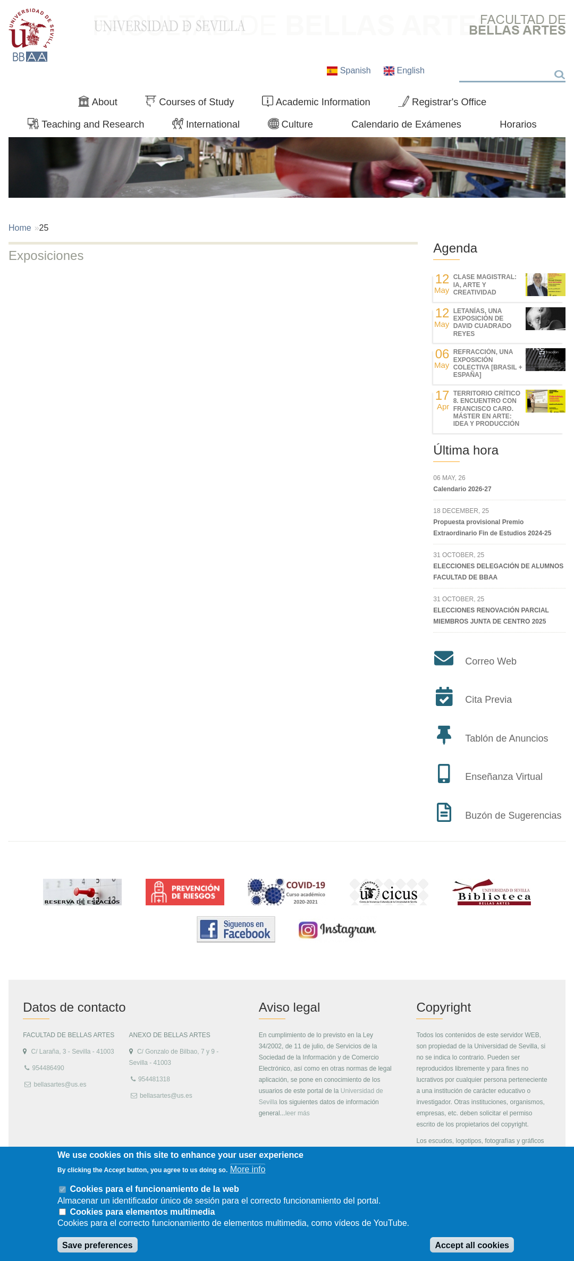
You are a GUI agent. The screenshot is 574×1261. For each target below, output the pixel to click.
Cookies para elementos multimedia (142, 1211)
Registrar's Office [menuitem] (447, 104)
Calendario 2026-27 (462, 489)
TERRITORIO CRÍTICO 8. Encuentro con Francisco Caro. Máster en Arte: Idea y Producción (486, 409)
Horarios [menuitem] (518, 124)
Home (20, 227)
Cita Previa (488, 699)
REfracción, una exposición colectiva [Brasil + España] (487, 363)
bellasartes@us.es (59, 1084)
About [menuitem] (102, 104)
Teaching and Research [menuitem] (90, 126)
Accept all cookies (472, 1245)
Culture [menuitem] (295, 126)
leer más (297, 1113)
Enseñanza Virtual (504, 776)
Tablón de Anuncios (506, 738)
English (404, 70)
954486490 (48, 1068)
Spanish (350, 70)
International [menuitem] (210, 126)
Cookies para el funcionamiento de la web (154, 1188)
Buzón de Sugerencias (513, 815)
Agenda (455, 248)
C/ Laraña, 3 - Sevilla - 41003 (72, 1051)
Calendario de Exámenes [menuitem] (406, 124)
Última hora (466, 450)
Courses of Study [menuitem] (194, 104)
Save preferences (97, 1245)
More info (248, 1169)
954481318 (154, 1079)
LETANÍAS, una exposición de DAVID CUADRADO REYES (482, 322)
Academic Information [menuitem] (320, 104)
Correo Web (491, 661)
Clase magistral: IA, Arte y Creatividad (485, 284)
